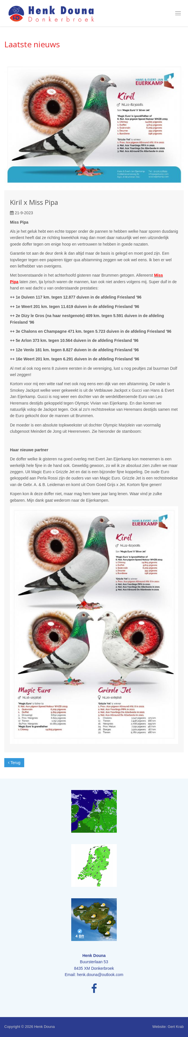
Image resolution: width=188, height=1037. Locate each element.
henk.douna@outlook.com (100, 974)
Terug (14, 762)
